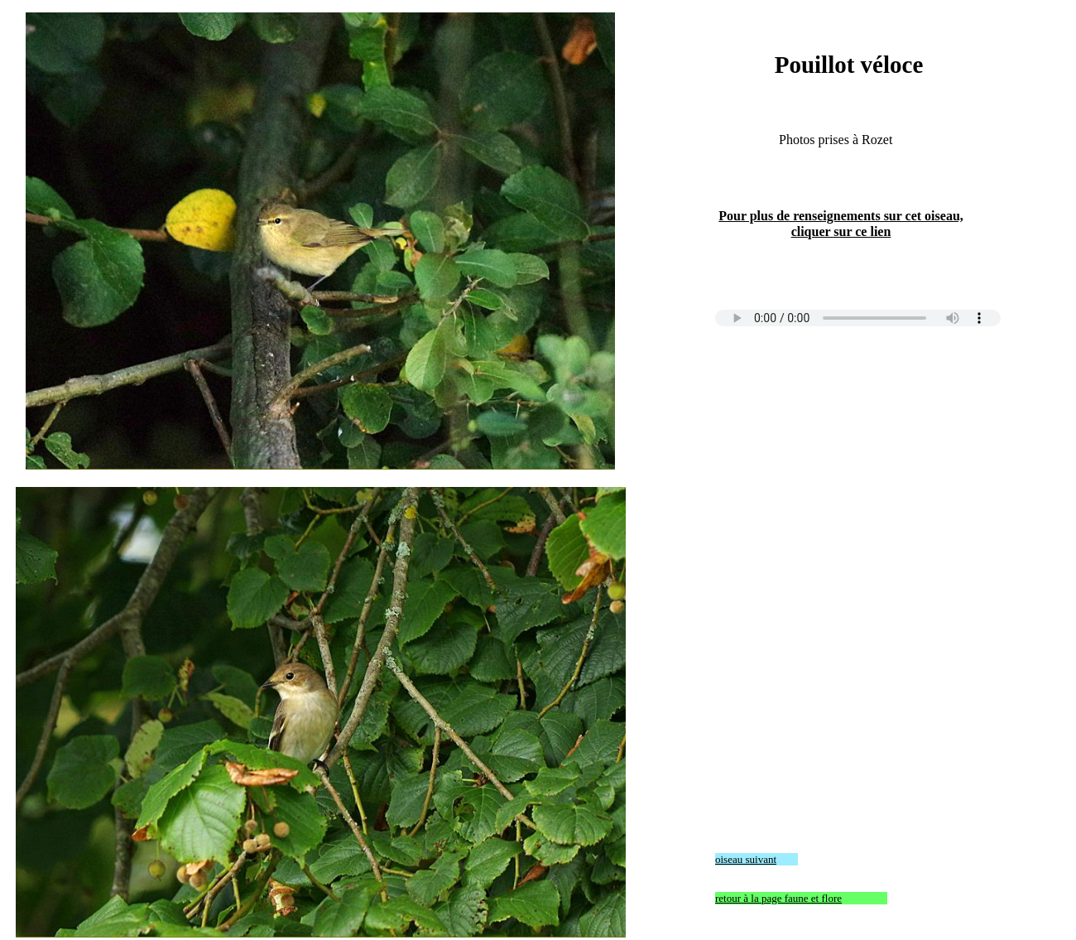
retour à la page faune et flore (778, 898)
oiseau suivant (745, 859)
